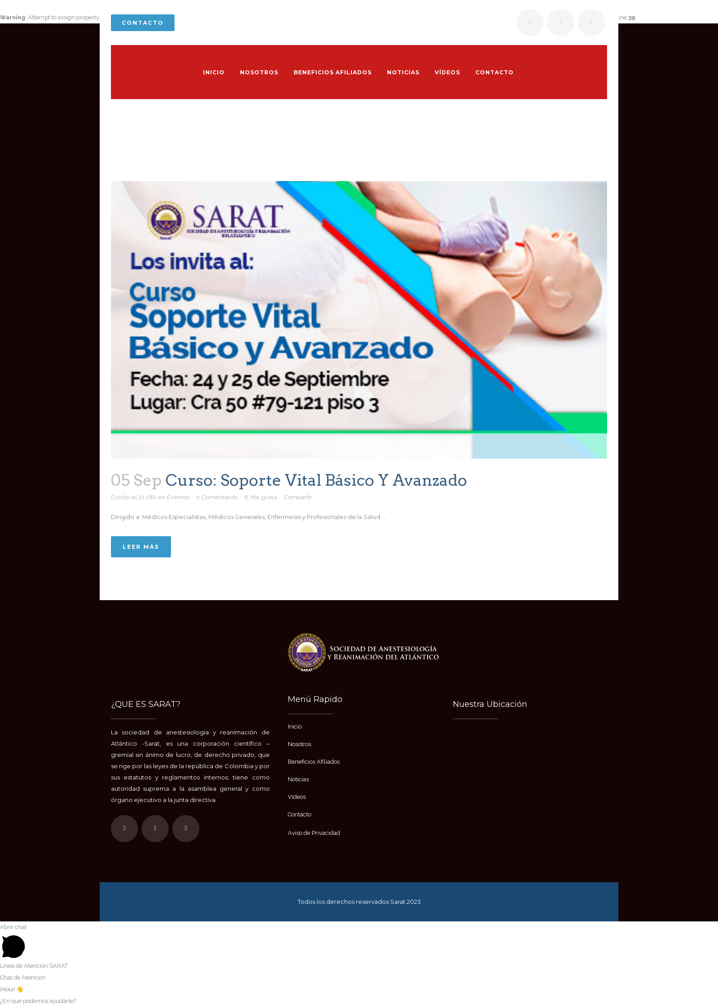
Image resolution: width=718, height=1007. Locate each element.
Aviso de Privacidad (314, 832)
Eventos (178, 497)
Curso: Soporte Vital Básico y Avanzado (316, 480)
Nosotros (299, 744)
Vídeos (297, 796)
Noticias (298, 779)
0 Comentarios (217, 497)
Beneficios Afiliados (314, 761)
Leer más (141, 546)
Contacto (143, 22)
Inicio (323, 165)
